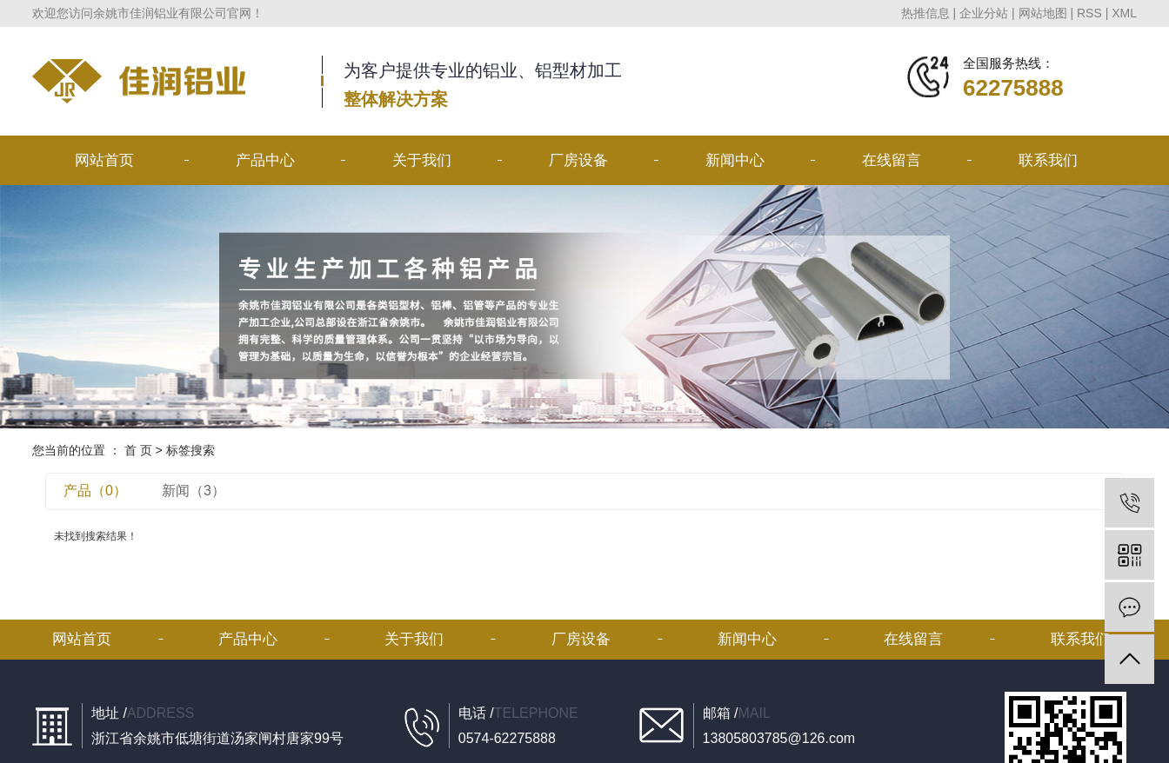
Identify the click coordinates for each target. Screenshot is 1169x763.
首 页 (138, 450)
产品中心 (265, 160)
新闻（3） (193, 490)
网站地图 (1043, 13)
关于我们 (421, 160)
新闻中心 (735, 160)
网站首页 (104, 160)
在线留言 (891, 160)
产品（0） (95, 490)
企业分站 (983, 13)
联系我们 (1048, 160)
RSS (1089, 13)
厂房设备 (578, 160)
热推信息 (925, 13)
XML (1124, 13)
